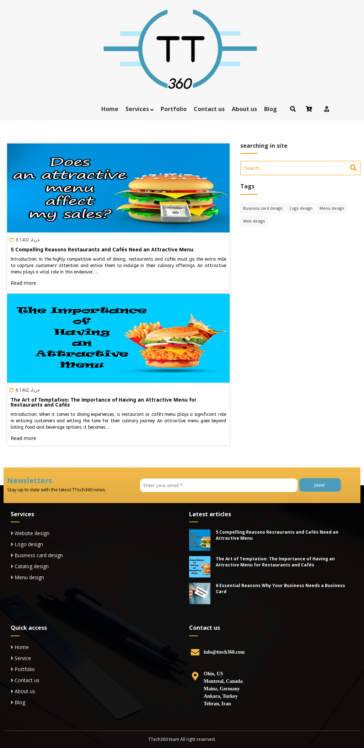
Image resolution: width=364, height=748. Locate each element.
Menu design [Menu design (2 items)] (332, 208)
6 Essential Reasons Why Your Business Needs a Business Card (280, 588)
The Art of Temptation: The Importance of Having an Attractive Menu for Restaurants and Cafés (104, 403)
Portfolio (174, 109)
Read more (23, 282)
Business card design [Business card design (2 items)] (263, 208)
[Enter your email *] (218, 485)
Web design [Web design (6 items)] (254, 221)
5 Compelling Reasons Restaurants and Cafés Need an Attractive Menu (102, 250)
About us (244, 109)
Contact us (209, 109)
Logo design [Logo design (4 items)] (301, 208)
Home (109, 109)
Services (137, 109)
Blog (270, 109)
